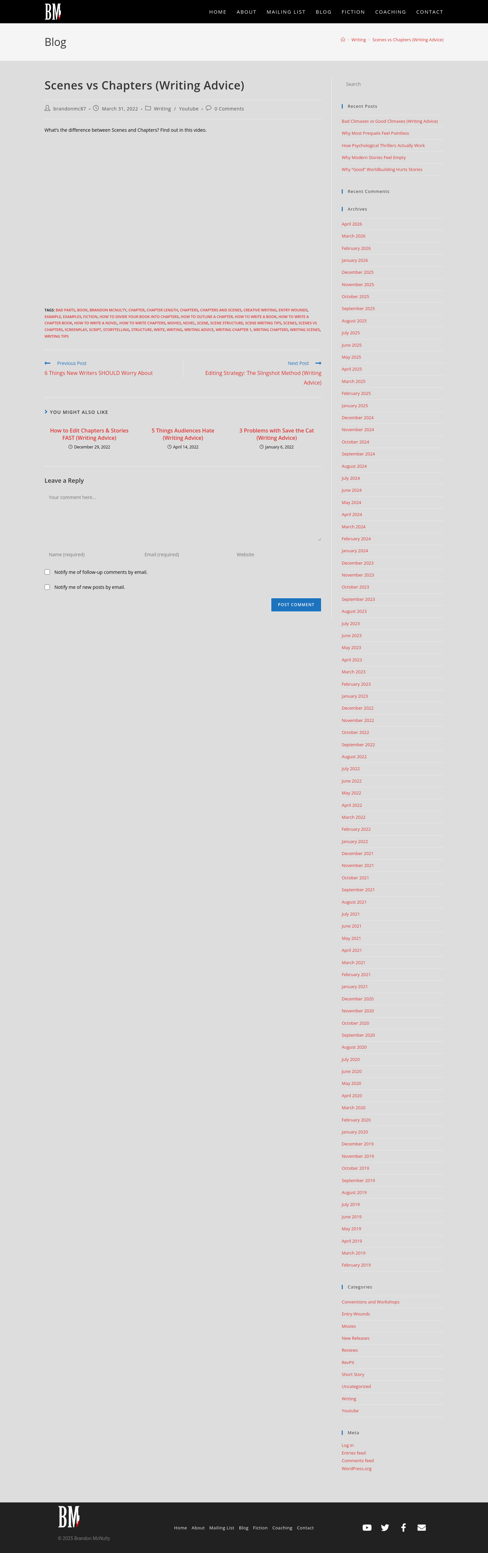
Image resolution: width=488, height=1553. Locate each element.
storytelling (116, 329)
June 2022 (352, 781)
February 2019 (356, 1265)
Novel (189, 322)
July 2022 (351, 769)
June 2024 (352, 490)
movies (174, 322)
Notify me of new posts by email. (90, 587)
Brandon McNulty (107, 309)
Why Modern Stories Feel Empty (374, 157)
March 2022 (354, 817)
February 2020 (356, 1120)
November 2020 (358, 1011)
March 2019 (354, 1253)
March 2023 (354, 672)
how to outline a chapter (207, 316)
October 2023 (355, 587)
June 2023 (352, 635)
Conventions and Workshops (371, 1302)
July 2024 (351, 478)
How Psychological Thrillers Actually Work (383, 145)
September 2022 (358, 745)
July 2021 (351, 914)
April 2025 (352, 369)
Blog (244, 1528)
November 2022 (358, 720)
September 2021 (358, 890)
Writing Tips (56, 336)
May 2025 (351, 357)
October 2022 (355, 732)
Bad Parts (65, 309)
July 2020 (351, 1059)
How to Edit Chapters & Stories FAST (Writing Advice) (89, 434)
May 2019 (351, 1229)
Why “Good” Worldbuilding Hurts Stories (382, 169)
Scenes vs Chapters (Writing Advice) (407, 40)
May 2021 (351, 938)
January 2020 (355, 1132)
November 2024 (358, 429)
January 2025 (355, 406)
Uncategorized (356, 1386)
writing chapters (270, 329)
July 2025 (351, 333)
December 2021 (358, 853)
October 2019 (355, 1168)
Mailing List (221, 1528)
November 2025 (358, 284)
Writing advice (198, 329)
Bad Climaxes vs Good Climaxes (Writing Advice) (390, 121)
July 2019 (351, 1204)
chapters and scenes (220, 309)
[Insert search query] (392, 84)
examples (72, 316)
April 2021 (352, 950)
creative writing (260, 309)
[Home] (343, 40)
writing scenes (305, 329)
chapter (136, 309)
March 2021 (354, 962)
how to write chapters (142, 322)
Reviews (350, 1350)
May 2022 (351, 793)
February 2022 (356, 829)
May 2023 (351, 647)
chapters (189, 309)
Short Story (353, 1374)
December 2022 (358, 708)
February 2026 (356, 248)
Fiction (90, 316)
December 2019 (358, 1144)
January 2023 (355, 696)
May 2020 (351, 1083)
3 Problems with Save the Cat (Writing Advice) (276, 434)
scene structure (226, 322)
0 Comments (229, 108)
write (159, 329)
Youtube (189, 108)
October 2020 (355, 1023)
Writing (162, 108)
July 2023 (351, 623)
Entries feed (354, 1453)
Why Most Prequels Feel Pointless (375, 133)
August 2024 (354, 466)
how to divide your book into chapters (139, 316)
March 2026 (354, 236)
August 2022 (354, 757)
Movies (349, 1326)
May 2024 (351, 502)
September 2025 (358, 308)
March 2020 (354, 1108)
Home (180, 1528)
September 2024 (358, 454)
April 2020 (352, 1096)
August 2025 (354, 321)
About (198, 1528)
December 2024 (358, 418)
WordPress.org (357, 1468)
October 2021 (355, 878)
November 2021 (358, 865)
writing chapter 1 (234, 329)
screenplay (76, 329)
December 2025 (358, 272)
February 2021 (356, 974)
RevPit (348, 1362)
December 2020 (358, 999)
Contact (305, 1528)
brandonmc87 (70, 108)
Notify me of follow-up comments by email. (101, 572)
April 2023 (352, 660)
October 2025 (355, 296)
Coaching (282, 1528)
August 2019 (354, 1192)
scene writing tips (263, 322)
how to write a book (256, 316)
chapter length (162, 309)
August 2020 (354, 1047)
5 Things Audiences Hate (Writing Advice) (183, 434)
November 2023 (358, 575)
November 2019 (358, 1156)
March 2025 (354, 381)
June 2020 (352, 1071)
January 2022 (355, 841)
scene (202, 322)
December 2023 (358, 563)
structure (141, 329)
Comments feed (358, 1461)
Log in (348, 1445)
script (95, 329)
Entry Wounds (293, 309)
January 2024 (355, 551)
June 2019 (352, 1217)
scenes (290, 322)
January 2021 (355, 986)
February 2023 (356, 684)
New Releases (355, 1338)
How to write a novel (95, 322)
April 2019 (352, 1241)
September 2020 (358, 1035)
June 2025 (352, 345)
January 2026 (355, 260)
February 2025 (356, 393)
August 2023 (354, 611)
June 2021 (352, 926)
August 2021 (354, 902)
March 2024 (354, 527)
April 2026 (352, 224)
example (53, 316)
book (82, 309)
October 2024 (355, 442)
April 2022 (352, 805)
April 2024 (352, 514)
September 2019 (358, 1180)
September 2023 (358, 599)
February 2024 (356, 539)
